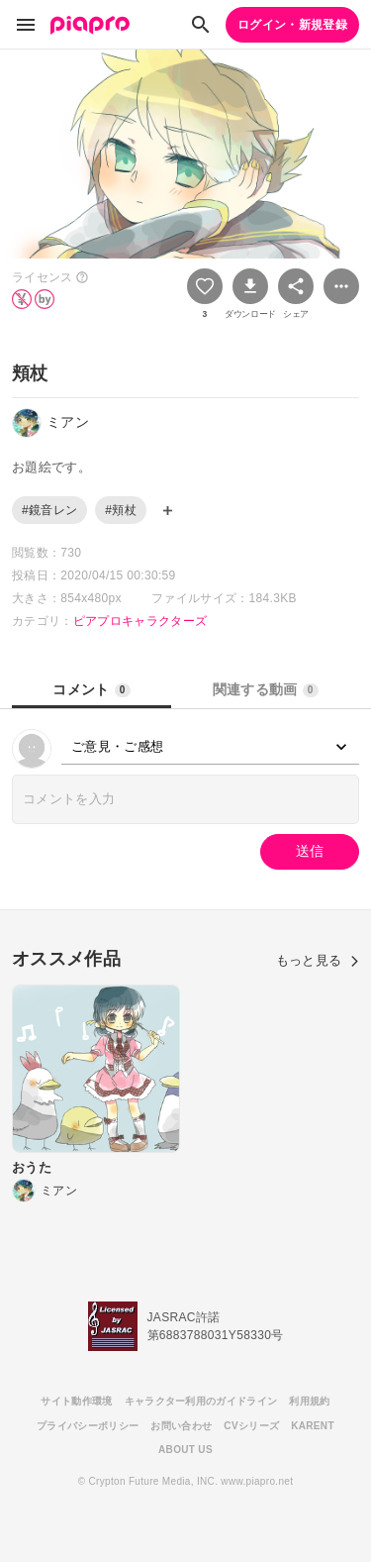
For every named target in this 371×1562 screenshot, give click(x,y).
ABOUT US (185, 1449)
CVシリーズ (251, 1425)
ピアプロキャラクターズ (140, 621)
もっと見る (317, 960)
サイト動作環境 (76, 1401)
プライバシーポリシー (88, 1425)
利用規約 (309, 1401)
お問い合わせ (181, 1425)
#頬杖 (121, 510)
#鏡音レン (49, 510)
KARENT (312, 1425)
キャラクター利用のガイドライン (201, 1401)
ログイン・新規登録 (292, 25)
